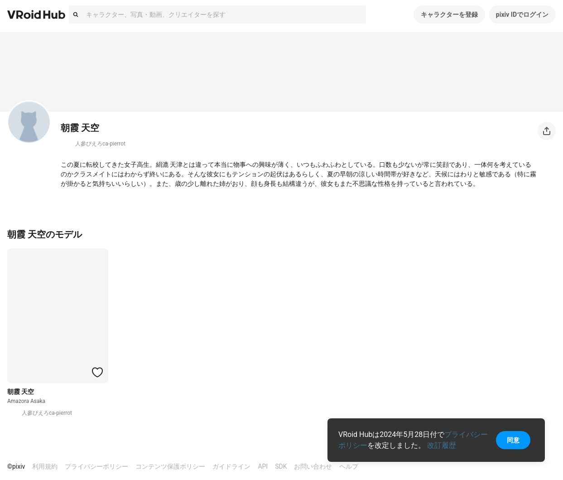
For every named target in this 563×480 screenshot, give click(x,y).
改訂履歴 (441, 445)
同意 (513, 440)
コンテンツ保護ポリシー (170, 466)
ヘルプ (348, 466)
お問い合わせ (313, 466)
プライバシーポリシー (96, 466)
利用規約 (45, 466)
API (263, 466)
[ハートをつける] (97, 372)
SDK (281, 466)
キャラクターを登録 (449, 14)
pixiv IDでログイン (522, 14)
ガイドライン (231, 466)
